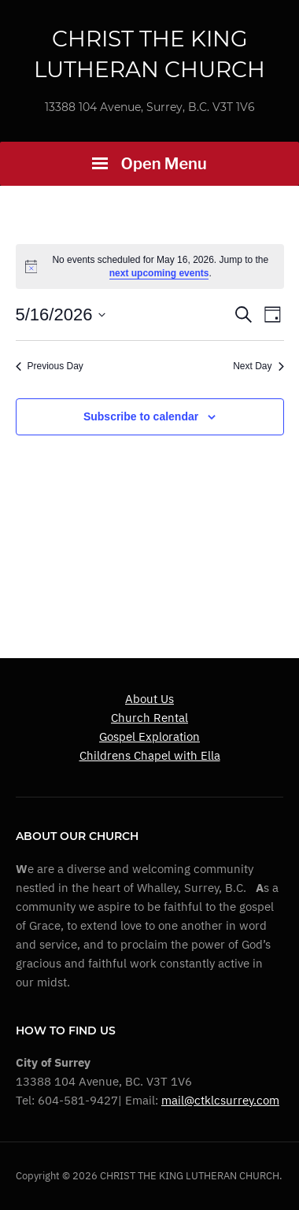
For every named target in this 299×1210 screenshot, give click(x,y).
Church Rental (149, 717)
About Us (149, 698)
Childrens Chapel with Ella (149, 755)
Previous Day (49, 366)
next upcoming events (159, 273)
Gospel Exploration (149, 736)
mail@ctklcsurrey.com (220, 1100)
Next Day (258, 366)
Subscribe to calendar (140, 416)
